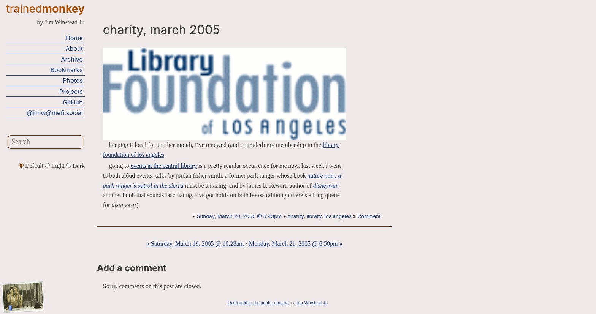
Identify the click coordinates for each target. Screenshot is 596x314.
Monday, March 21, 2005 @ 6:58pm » (295, 243)
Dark (75, 166)
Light (55, 166)
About (74, 48)
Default (32, 166)
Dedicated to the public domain (258, 302)
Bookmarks (67, 70)
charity (295, 216)
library (314, 216)
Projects (70, 91)
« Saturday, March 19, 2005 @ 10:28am (195, 243)
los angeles (338, 216)
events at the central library (164, 166)
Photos (72, 80)
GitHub (73, 102)
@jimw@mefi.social (54, 113)
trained (45, 8)
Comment (368, 216)
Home (74, 38)
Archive (71, 59)
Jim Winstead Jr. (312, 302)
